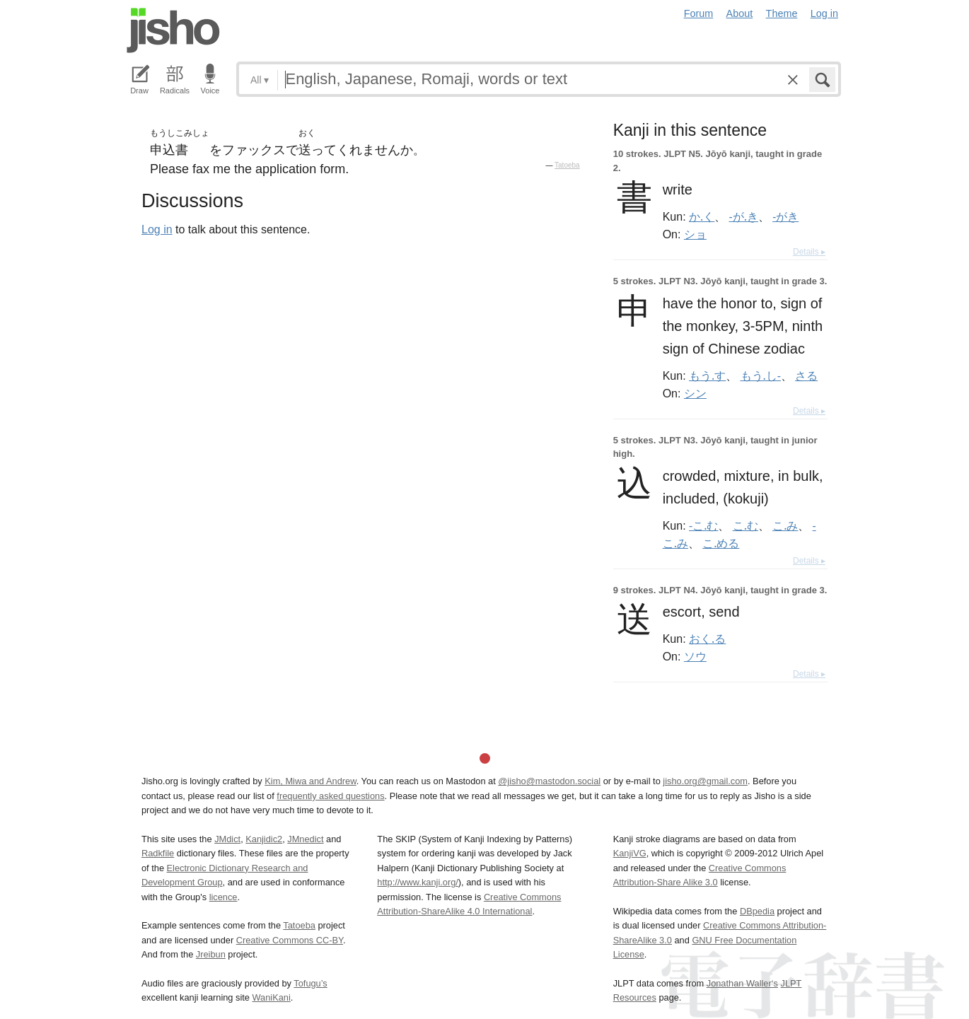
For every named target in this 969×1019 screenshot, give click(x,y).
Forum (699, 13)
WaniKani (272, 997)
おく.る (707, 638)
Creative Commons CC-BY (289, 940)
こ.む (745, 525)
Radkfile (157, 853)
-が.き (743, 216)
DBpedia (757, 911)
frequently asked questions (330, 796)
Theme (782, 13)
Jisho (173, 30)
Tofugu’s (310, 983)
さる (806, 375)
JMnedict (305, 839)
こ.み (785, 525)
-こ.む (703, 525)
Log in (824, 13)
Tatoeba (567, 165)
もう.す (707, 375)
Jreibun (211, 954)
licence (223, 897)
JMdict (227, 839)
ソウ (695, 656)
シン (695, 393)
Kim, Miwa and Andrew (310, 781)
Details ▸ (809, 252)
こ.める (720, 543)
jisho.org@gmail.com (705, 781)
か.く (701, 216)
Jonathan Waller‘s (742, 983)
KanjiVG (629, 853)
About (739, 13)
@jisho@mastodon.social (549, 781)
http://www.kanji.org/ (417, 882)
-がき (785, 216)
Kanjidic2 (263, 839)
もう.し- (761, 375)
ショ (695, 234)
